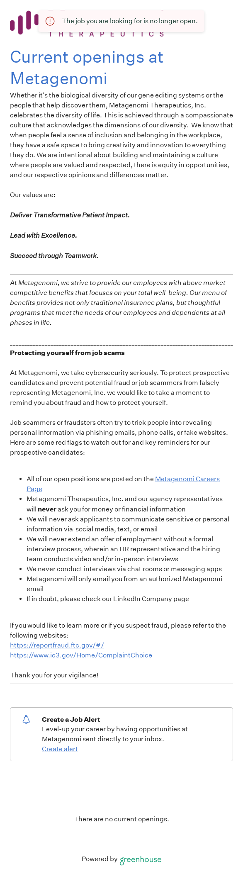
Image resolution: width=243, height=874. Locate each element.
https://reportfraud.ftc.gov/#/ (57, 645)
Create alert (60, 749)
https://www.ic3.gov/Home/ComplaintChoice (81, 655)
